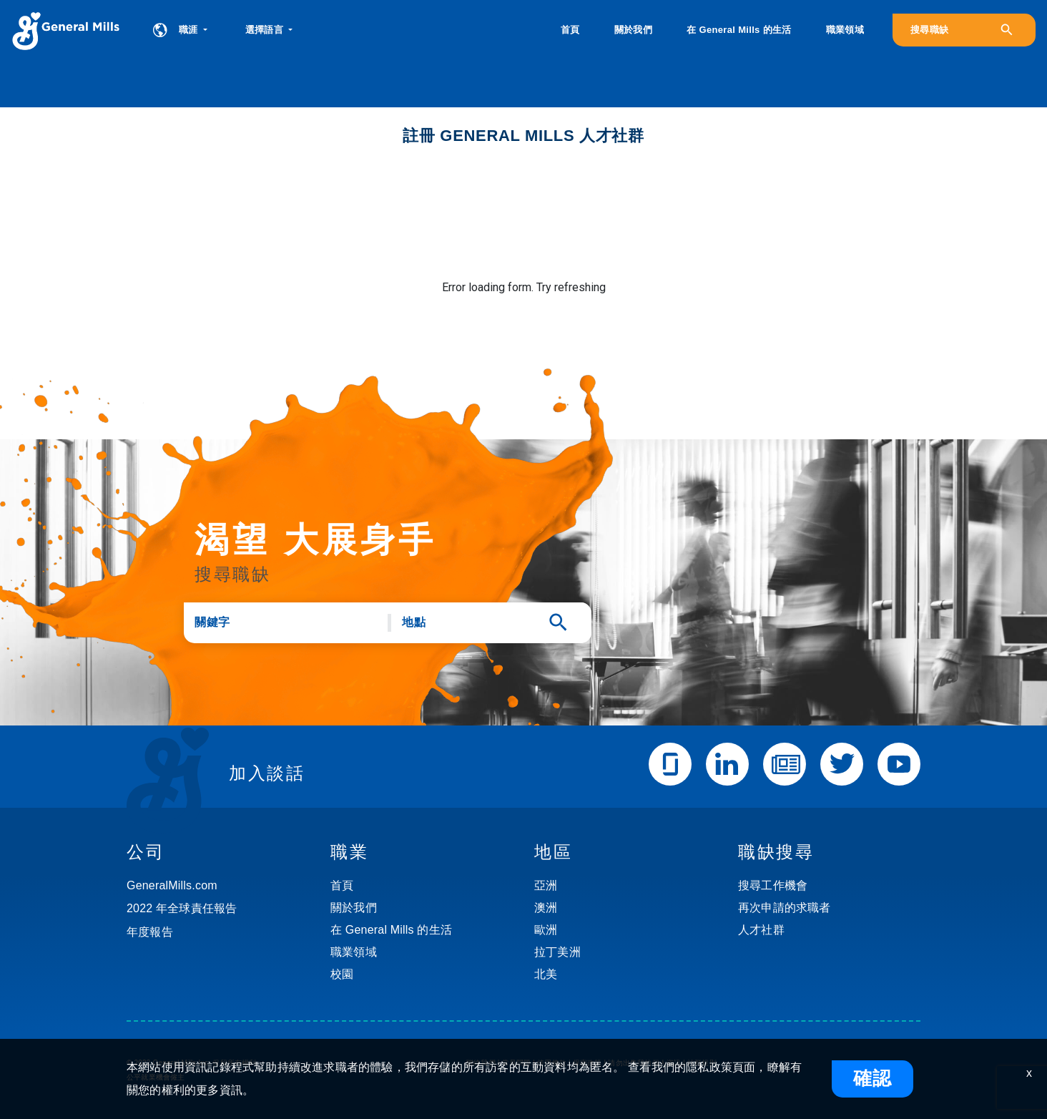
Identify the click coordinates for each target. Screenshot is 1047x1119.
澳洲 (545, 907)
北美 (545, 974)
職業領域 (845, 29)
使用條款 (551, 1063)
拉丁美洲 (557, 952)
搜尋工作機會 (772, 885)
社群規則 (702, 1063)
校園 (341, 974)
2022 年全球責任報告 (182, 908)
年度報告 (150, 932)
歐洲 (545, 930)
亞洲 (545, 885)
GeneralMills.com (172, 885)
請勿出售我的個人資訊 (644, 1063)
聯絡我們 (481, 1063)
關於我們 (633, 29)
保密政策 (587, 1063)
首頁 (570, 29)
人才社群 (761, 930)
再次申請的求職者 (784, 907)
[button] (269, 30)
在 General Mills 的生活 (739, 29)
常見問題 (516, 1063)
